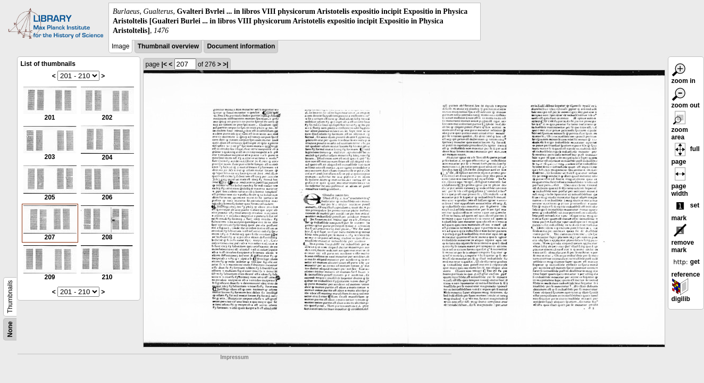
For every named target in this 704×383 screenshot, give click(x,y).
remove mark (683, 240)
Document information (241, 46)
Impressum (234, 357)
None (10, 329)
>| (225, 64)
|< (164, 64)
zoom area (680, 127)
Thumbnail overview (168, 46)
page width (680, 183)
